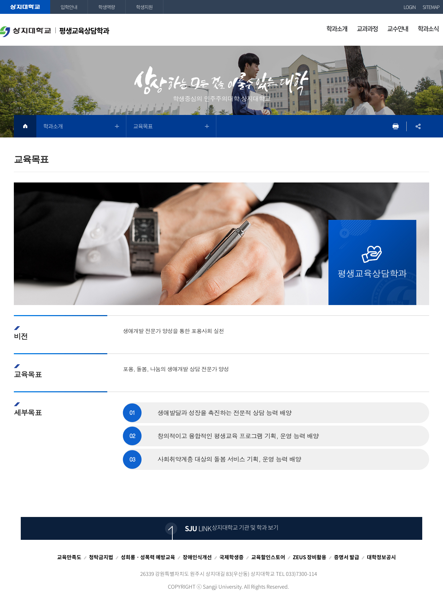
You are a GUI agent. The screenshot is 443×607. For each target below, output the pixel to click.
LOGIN (410, 6)
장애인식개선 (197, 557)
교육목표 (143, 126)
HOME (25, 126)
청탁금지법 (101, 557)
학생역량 (106, 6)
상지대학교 (25, 7)
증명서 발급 (346, 557)
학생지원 (144, 6)
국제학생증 (231, 557)
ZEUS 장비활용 (309, 557)
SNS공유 (418, 126)
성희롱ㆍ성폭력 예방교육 (148, 557)
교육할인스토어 (268, 557)
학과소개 (53, 126)
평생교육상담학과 (54, 31)
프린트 (395, 126)
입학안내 (69, 6)
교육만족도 (69, 557)
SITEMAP (431, 6)
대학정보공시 (381, 557)
